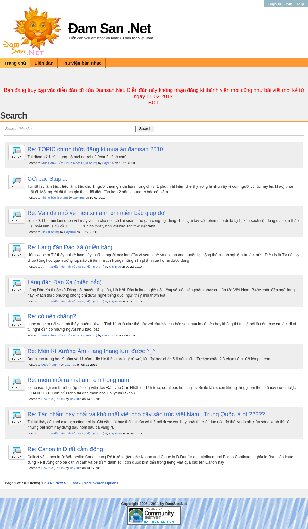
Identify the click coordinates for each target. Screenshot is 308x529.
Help (300, 4)
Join (288, 4)
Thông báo (48, 197)
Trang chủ (15, 63)
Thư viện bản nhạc (82, 63)
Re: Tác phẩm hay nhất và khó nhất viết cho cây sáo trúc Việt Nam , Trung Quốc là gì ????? (146, 414)
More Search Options (101, 483)
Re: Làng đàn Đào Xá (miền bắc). (71, 247)
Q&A (44, 364)
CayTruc (108, 163)
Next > (60, 483)
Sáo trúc (47, 399)
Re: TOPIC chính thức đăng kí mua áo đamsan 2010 (95, 149)
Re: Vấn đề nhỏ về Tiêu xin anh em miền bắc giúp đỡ (96, 213)
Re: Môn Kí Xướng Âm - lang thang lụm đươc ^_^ (91, 351)
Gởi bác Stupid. (48, 179)
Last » (76, 483)
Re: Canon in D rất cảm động (65, 449)
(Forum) (91, 163)
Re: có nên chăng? (52, 316)
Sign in (275, 4)
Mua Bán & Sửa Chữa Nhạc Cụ (63, 163)
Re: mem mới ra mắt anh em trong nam (78, 380)
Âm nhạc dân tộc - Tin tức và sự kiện (66, 266)
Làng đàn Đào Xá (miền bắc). (66, 282)
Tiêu (44, 232)
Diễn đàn (43, 63)
